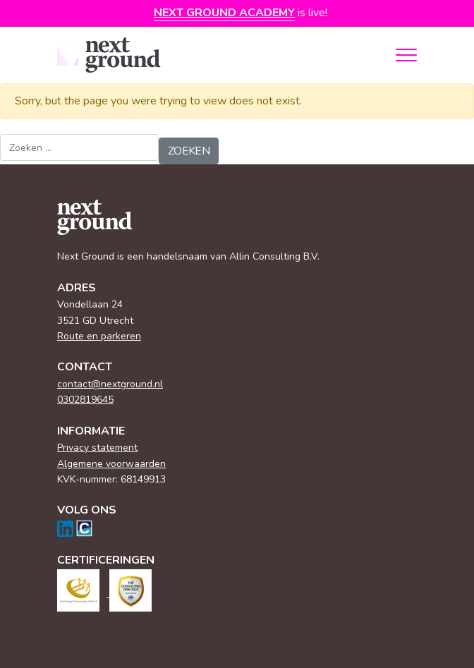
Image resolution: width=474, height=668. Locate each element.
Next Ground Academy (224, 12)
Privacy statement (97, 447)
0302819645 (85, 399)
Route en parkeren (99, 336)
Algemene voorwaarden (111, 463)
